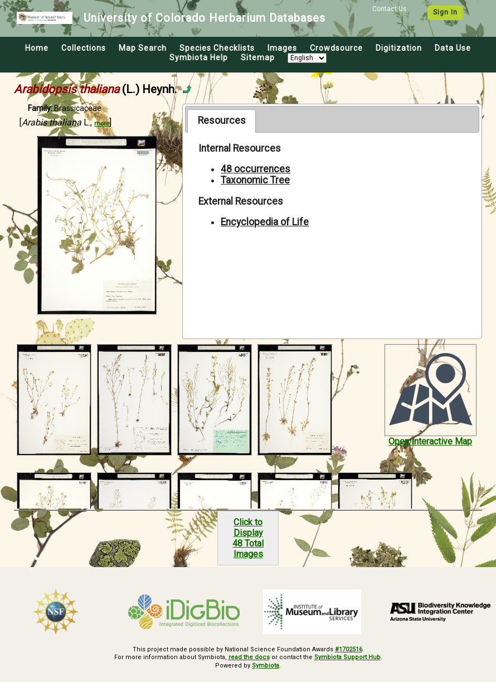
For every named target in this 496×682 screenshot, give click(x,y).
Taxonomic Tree (255, 180)
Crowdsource (336, 47)
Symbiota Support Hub (347, 657)
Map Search (143, 47)
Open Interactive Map (430, 441)
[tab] (221, 121)
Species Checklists (217, 47)
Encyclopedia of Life (265, 222)
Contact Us (389, 9)
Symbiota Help (198, 57)
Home (36, 47)
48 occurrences (255, 169)
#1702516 (348, 649)
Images (282, 47)
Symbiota (265, 665)
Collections (83, 47)
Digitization (399, 47)
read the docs (249, 657)
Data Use (453, 47)
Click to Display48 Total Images (248, 538)
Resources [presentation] (222, 120)
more (101, 123)
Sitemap (258, 57)
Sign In (445, 12)
